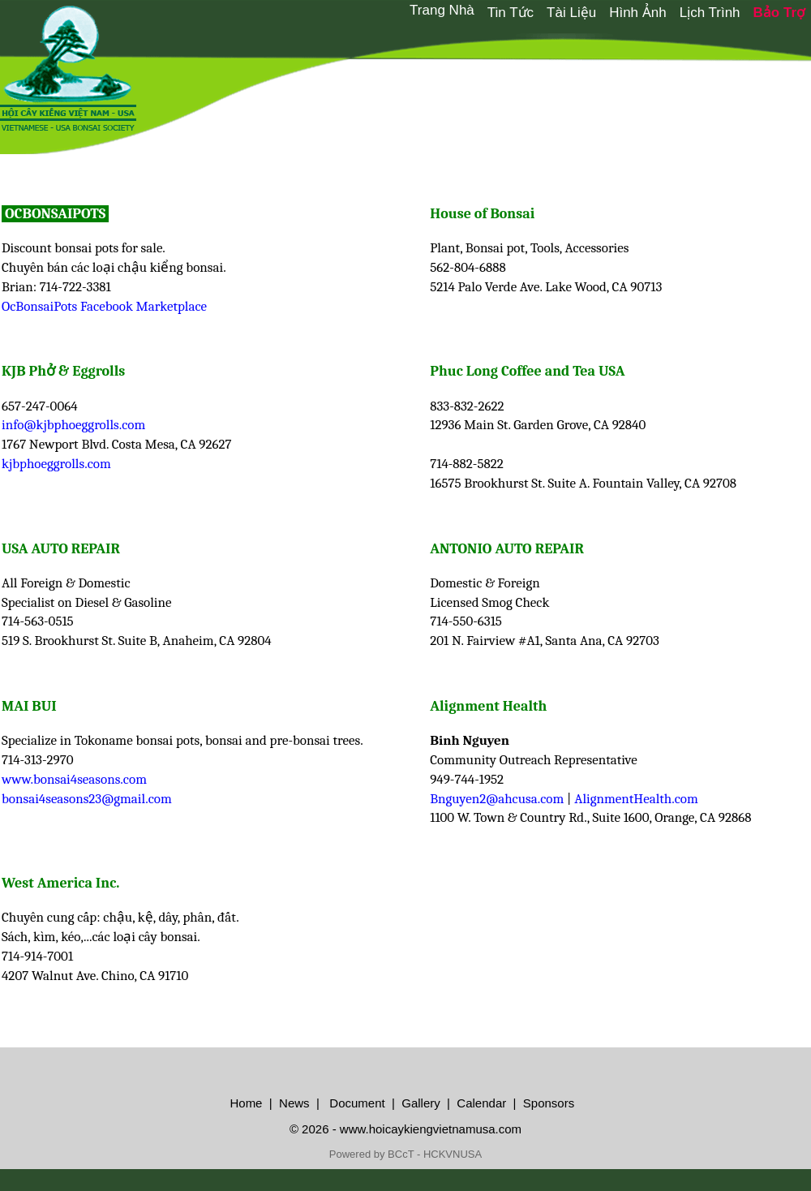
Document (355, 1103)
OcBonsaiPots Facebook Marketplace (104, 306)
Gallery (420, 1103)
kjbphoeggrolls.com (56, 463)
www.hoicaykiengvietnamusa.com (430, 1129)
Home (246, 1103)
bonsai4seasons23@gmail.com (87, 798)
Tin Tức (510, 12)
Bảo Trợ (779, 12)
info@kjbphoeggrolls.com (73, 424)
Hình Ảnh (638, 12)
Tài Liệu (571, 12)
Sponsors (548, 1103)
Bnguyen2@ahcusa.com (497, 798)
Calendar (481, 1103)
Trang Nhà (442, 10)
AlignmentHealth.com (636, 798)
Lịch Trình (710, 12)
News (293, 1103)
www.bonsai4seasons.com (74, 779)
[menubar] (607, 11)
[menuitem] (442, 10)
